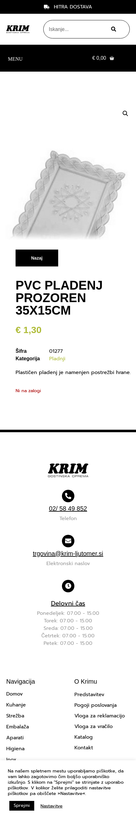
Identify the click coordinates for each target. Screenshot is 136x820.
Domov (14, 694)
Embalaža (17, 727)
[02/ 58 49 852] (68, 496)
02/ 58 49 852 (68, 508)
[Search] (112, 29)
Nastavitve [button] (51, 806)
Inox (11, 760)
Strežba (15, 716)
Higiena (15, 749)
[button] (15, 58)
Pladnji (57, 358)
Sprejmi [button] (22, 805)
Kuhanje (16, 705)
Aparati (15, 738)
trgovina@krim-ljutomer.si (68, 553)
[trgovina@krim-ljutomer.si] (68, 541)
